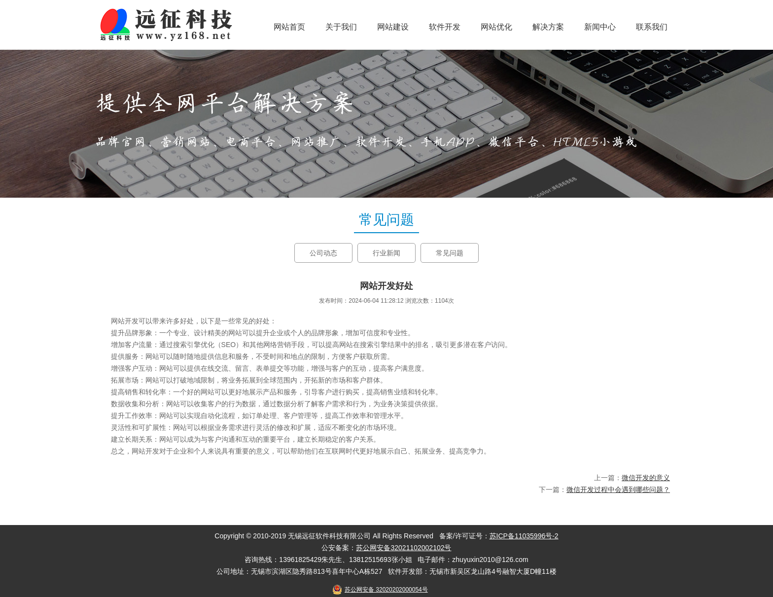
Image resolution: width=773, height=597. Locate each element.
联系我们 (652, 27)
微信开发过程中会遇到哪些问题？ (618, 489)
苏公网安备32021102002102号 (403, 548)
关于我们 (341, 27)
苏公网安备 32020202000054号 (386, 589)
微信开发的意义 (646, 478)
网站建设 (393, 27)
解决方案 (548, 27)
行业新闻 (386, 253)
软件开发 (444, 27)
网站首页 (289, 27)
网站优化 (496, 27)
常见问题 (449, 253)
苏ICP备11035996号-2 (524, 536)
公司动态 (323, 253)
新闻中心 (600, 27)
